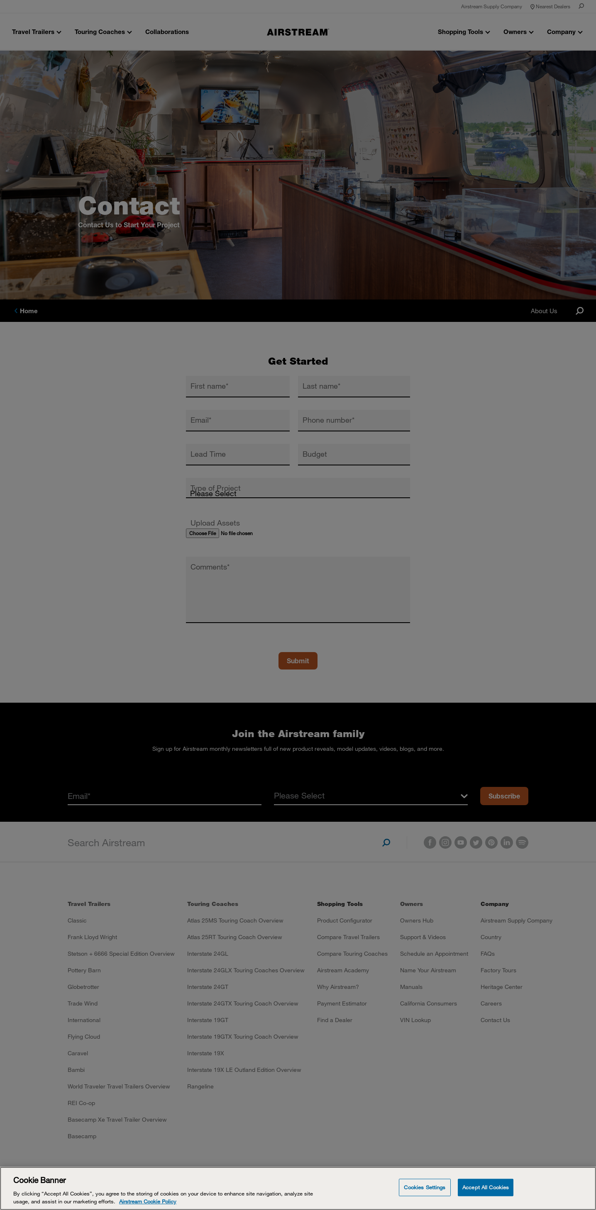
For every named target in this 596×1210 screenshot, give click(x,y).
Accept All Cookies (485, 1187)
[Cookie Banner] (298, 1188)
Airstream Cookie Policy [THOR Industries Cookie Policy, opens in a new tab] (147, 1201)
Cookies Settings (424, 1187)
